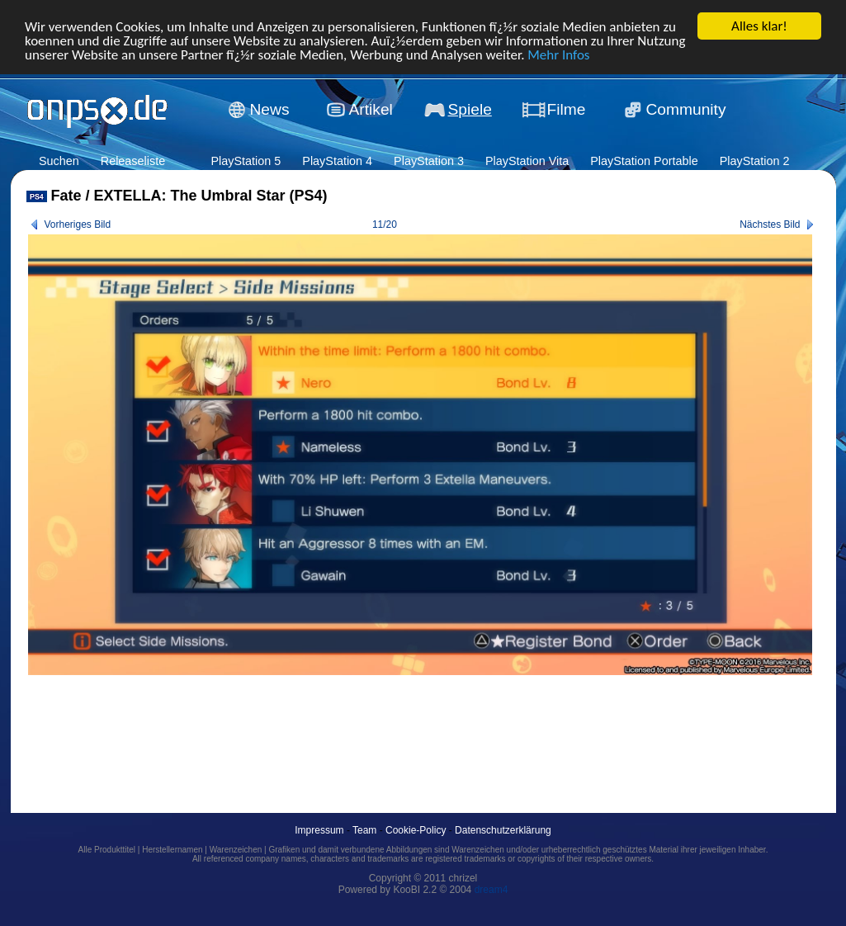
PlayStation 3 (429, 161)
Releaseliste (133, 161)
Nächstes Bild (770, 224)
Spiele (470, 109)
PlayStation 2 (755, 161)
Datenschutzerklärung (503, 830)
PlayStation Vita (527, 161)
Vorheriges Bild (78, 224)
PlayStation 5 (245, 161)
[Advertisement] (326, 725)
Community (686, 109)
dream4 (491, 889)
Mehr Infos (558, 54)
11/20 (384, 224)
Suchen (59, 161)
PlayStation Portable (643, 161)
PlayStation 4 (337, 161)
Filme (566, 109)
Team (364, 830)
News (270, 109)
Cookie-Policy (415, 830)
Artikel (371, 109)
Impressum (319, 830)
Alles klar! (759, 26)
